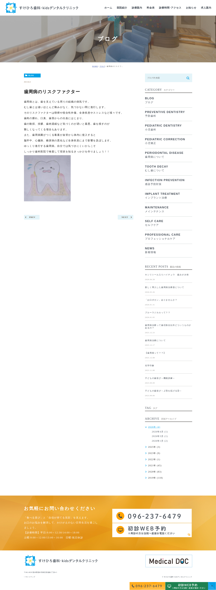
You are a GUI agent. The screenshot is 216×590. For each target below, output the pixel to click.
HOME (95, 66)
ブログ (102, 66)
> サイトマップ (29, 577)
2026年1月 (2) (160, 441)
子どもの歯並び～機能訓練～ (160, 378)
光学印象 (149, 365)
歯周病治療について (155, 340)
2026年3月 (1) (160, 436)
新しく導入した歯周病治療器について (164, 287)
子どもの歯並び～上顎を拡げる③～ (163, 391)
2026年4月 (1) (160, 432)
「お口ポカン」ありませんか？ (161, 300)
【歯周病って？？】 (155, 353)
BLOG (31, 75)
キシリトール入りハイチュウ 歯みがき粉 (167, 274)
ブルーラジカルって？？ (157, 312)
